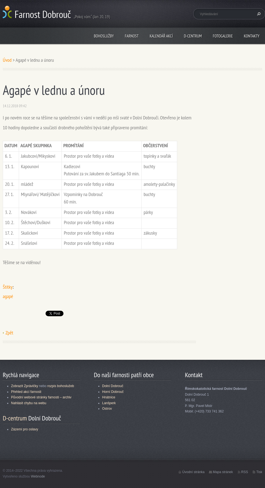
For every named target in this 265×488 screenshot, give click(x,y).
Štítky (7, 287)
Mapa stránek (223, 472)
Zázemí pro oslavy (24, 429)
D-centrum (193, 36)
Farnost (132, 36)
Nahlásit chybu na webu (28, 403)
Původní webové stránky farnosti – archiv (41, 397)
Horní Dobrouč (113, 392)
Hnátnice (108, 397)
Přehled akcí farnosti (26, 392)
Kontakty (251, 36)
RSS (244, 472)
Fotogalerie (223, 36)
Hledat (258, 14)
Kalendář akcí (161, 36)
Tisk (259, 472)
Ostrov (107, 409)
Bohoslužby (104, 36)
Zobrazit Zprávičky (24, 386)
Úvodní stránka (193, 472)
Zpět (9, 332)
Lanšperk (109, 403)
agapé (8, 296)
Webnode (38, 476)
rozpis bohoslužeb (60, 386)
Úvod (7, 60)
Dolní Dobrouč (112, 386)
